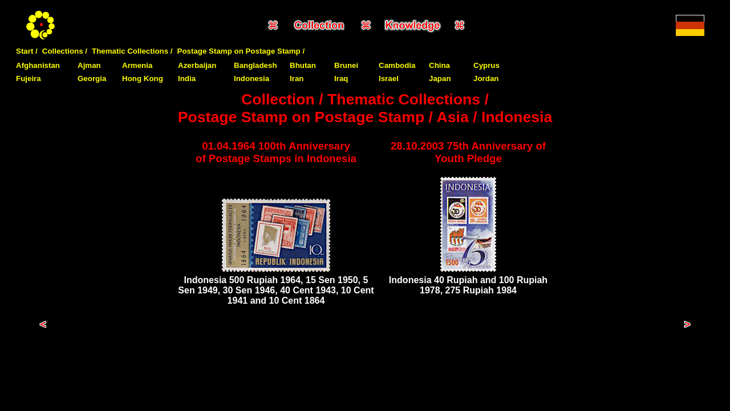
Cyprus (486, 65)
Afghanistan (38, 65)
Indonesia (251, 78)
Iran (296, 78)
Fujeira (28, 78)
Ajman (89, 65)
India (187, 78)
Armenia (137, 65)
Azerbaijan (197, 65)
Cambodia (397, 65)
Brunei (346, 65)
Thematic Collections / (132, 51)
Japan (440, 78)
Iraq (341, 78)
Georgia (92, 78)
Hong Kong (142, 78)
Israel (389, 78)
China (439, 65)
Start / (27, 51)
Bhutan (303, 65)
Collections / (64, 51)
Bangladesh (255, 65)
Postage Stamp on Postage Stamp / (241, 51)
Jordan (485, 78)
